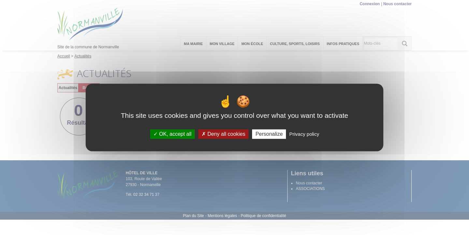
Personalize (269, 134)
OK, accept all (172, 134)
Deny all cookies (223, 134)
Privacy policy (304, 134)
